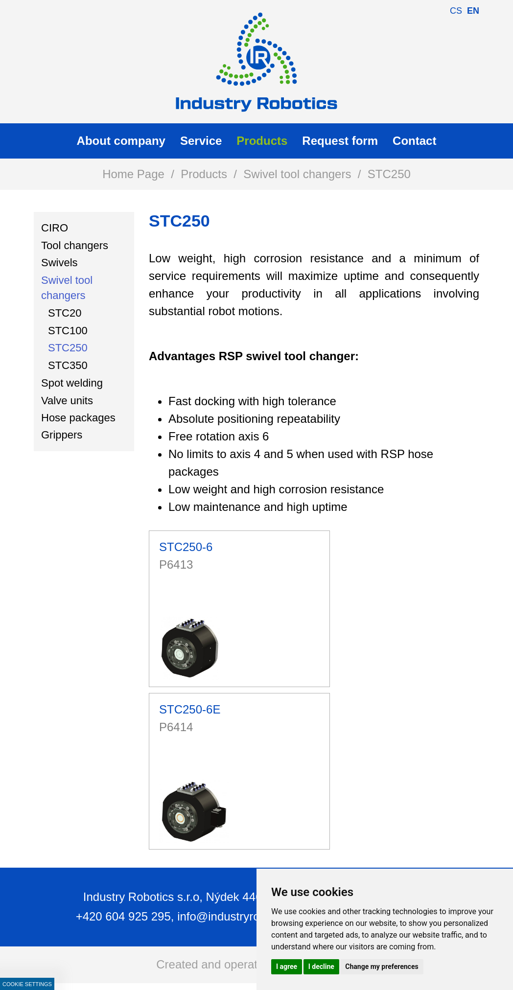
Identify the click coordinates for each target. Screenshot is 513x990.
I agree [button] (286, 966)
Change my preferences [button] (381, 966)
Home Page (133, 174)
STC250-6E (189, 709)
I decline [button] (321, 966)
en (473, 11)
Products (204, 174)
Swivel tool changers (297, 174)
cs (456, 11)
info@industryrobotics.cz (241, 916)
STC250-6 (185, 546)
